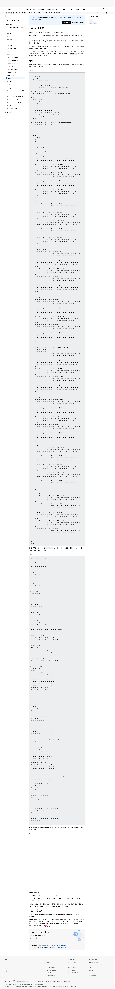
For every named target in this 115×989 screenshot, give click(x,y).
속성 (8, 118)
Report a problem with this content (55, 947)
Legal (46, 981)
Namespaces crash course (14, 91)
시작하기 (9, 33)
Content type (10, 85)
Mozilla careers (50, 967)
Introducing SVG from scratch (15, 27)
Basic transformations (13, 57)
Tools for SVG (11, 75)
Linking (9, 88)
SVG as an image (11, 100)
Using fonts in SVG (12, 69)
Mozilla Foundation (38, 984)
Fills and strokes (11, 45)
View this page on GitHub (36, 947)
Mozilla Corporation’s (13, 984)
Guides (90, 967)
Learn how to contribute (36, 941)
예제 (91, 20)
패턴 (8, 51)
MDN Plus (49, 973)
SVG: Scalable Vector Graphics (14, 21)
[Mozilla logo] (10, 981)
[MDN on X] (12, 971)
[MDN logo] (8, 959)
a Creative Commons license (68, 986)
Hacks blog (92, 975)
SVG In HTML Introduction (14, 109)
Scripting (9, 94)
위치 (8, 36)
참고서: (7, 112)
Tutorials (91, 970)
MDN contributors (61, 945)
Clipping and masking (12, 60)
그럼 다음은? (93, 23)
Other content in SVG (13, 63)
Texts (8, 54)
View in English (66, 22)
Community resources (73, 965)
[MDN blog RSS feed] (17, 971)
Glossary (91, 973)
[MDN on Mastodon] (14, 971)
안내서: (7, 82)
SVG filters (10, 106)
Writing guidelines (72, 967)
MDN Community (72, 962)
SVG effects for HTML (13, 103)
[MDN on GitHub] (6, 971)
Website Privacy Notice (23, 981)
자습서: (7, 24)
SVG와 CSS (10, 78)
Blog (84, 9)
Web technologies (93, 962)
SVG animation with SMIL (14, 97)
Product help (50, 975)
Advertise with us (51, 970)
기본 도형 (9, 39)
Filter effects (10, 66)
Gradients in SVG (11, 48)
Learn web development (95, 965)
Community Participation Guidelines (59, 981)
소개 (8, 30)
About (48, 962)
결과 (30, 833)
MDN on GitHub (72, 973)
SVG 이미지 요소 (11, 72)
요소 (8, 115)
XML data (47, 926)
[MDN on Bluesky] (9, 971)
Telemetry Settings (37, 981)
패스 (8, 42)
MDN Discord (71, 970)
